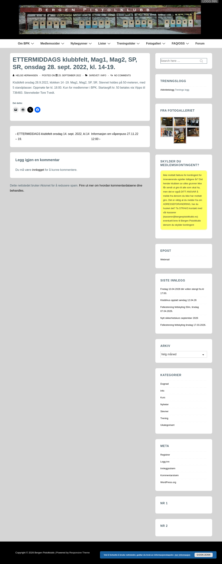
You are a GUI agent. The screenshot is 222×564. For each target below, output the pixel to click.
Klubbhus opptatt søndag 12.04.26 (178, 300)
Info (103, 75)
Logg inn (165, 461)
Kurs (162, 397)
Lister (104, 43)
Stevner (164, 411)
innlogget (38, 169)
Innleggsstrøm (167, 468)
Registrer (165, 454)
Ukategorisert (167, 425)
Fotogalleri (156, 43)
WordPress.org (168, 482)
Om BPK (26, 43)
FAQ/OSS (181, 43)
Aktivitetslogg (167, 89)
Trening (164, 418)
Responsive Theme (79, 552)
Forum (200, 43)
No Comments (122, 75)
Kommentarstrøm (169, 475)
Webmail (165, 259)
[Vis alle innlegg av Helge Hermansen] (25, 75)
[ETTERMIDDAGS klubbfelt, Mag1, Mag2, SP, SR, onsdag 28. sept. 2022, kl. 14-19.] (69, 75)
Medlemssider (52, 43)
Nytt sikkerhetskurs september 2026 (179, 318)
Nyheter (164, 404)
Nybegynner (82, 43)
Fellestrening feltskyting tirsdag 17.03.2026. (183, 325)
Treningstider (129, 43)
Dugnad (164, 383)
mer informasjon (182, 555)
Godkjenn (204, 555)
